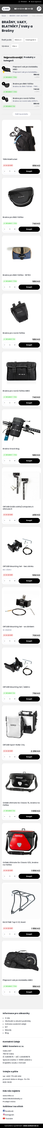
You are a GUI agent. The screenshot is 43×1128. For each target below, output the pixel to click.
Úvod (4, 16)
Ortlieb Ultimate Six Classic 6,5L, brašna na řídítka (20, 863)
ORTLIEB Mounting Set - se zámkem (18, 627)
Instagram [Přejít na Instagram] (8, 1115)
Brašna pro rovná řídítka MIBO (16, 391)
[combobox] (19, 40)
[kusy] (10, 171)
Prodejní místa (9, 1101)
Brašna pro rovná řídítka (14, 333)
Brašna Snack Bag (11, 449)
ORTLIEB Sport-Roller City (14, 745)
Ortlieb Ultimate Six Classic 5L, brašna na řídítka (21, 804)
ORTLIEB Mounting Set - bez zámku (18, 566)
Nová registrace (36, 2)
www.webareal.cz (31, 1126)
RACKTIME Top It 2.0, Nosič (14, 922)
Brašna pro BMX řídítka (13, 217)
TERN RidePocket (10, 159)
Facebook (8, 1111)
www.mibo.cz (8, 1095)
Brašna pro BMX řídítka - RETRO (17, 275)
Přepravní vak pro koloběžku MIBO (18, 980)
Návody (7, 1030)
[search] (39, 8)
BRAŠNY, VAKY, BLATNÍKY (19, 16)
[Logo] (23, 9)
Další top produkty (21, 114)
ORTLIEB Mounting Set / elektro (16, 687)
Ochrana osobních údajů (15, 1024)
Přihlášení (24, 2)
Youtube (8, 1118)
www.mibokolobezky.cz (12, 1098)
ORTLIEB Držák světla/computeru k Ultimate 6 (18, 508)
